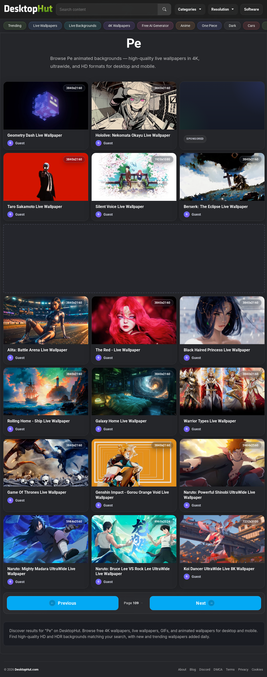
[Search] (164, 9)
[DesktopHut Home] (28, 9)
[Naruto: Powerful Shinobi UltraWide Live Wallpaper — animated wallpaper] (222, 475)
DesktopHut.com (26, 669)
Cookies (257, 669)
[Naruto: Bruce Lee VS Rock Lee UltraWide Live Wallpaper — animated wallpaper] (134, 551)
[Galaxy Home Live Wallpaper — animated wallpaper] (134, 401)
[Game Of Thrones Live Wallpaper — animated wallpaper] (45, 475)
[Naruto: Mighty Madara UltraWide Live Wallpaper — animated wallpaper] (45, 551)
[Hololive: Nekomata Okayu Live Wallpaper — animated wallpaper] (134, 116)
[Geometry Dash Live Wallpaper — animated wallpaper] (45, 116)
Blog (193, 669)
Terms (230, 669)
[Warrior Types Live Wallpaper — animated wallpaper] (222, 401)
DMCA (218, 669)
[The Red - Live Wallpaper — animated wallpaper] (134, 330)
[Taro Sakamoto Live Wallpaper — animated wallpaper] (45, 187)
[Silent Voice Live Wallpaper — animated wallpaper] (134, 187)
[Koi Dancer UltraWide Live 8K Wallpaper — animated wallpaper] (222, 551)
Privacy (243, 669)
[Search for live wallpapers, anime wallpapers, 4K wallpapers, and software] (107, 9)
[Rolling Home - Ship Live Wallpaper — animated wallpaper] (45, 401)
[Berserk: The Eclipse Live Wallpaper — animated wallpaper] (222, 187)
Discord (204, 669)
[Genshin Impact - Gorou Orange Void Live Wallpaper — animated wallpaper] (134, 475)
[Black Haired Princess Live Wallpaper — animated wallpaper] (222, 330)
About (182, 669)
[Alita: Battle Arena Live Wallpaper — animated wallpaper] (45, 330)
